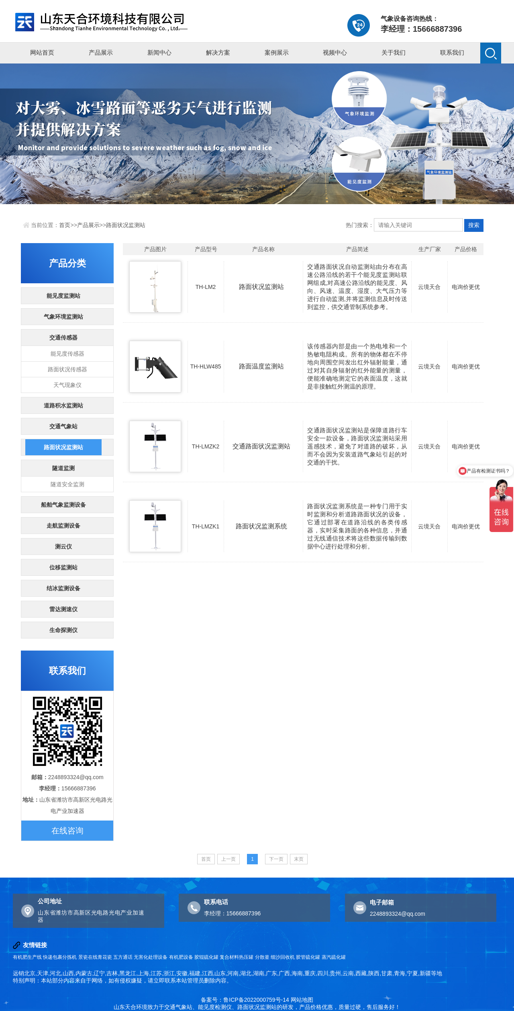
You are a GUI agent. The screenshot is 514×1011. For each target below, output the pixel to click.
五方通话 (123, 957)
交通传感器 (63, 337)
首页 (64, 225)
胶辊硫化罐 (206, 957)
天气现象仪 (67, 385)
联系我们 (452, 52)
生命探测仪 (63, 630)
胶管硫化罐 (308, 957)
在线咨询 (67, 830)
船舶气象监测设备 (63, 504)
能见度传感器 (67, 353)
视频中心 (335, 52)
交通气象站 (63, 426)
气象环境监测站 (63, 316)
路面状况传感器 (67, 369)
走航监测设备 (63, 525)
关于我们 (393, 52)
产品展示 (101, 52)
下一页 (276, 859)
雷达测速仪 (63, 609)
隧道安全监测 (67, 484)
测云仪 (63, 546)
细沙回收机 (283, 957)
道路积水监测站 (63, 405)
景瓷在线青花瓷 (95, 957)
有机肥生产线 (27, 957)
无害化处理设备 (150, 957)
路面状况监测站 (125, 225)
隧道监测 (63, 468)
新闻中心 (159, 52)
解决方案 (218, 52)
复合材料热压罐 (236, 957)
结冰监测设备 (63, 588)
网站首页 (42, 52)
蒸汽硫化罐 (334, 957)
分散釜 (262, 957)
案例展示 (277, 52)
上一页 (228, 859)
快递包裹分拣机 (60, 957)
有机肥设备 (181, 957)
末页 (299, 859)
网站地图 (302, 1000)
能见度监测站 (63, 296)
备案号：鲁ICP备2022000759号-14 (245, 1000)
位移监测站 (63, 567)
